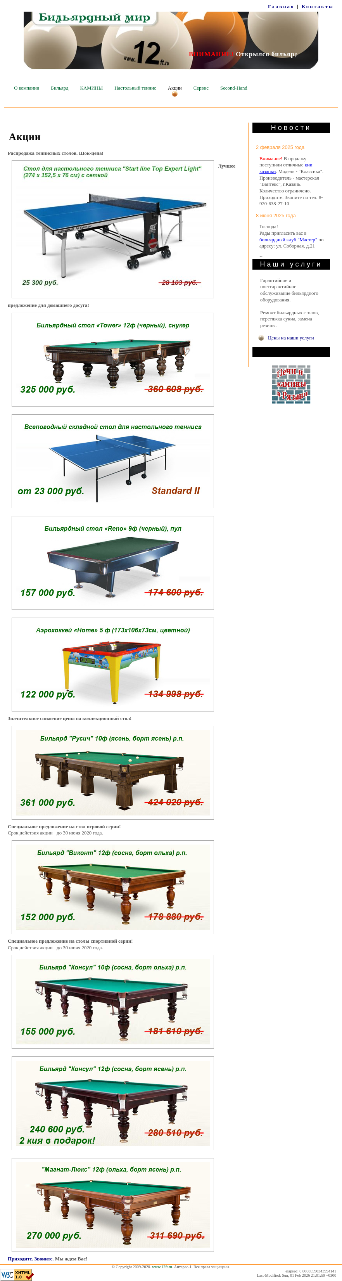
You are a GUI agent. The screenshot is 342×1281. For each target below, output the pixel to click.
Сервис (201, 88)
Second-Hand (233, 88)
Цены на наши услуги (291, 338)
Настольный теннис (135, 88)
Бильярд (59, 88)
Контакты (318, 6)
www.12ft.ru (162, 1267)
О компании (26, 88)
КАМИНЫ (91, 88)
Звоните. (44, 1259)
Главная (281, 6)
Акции (175, 88)
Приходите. (20, 1259)
